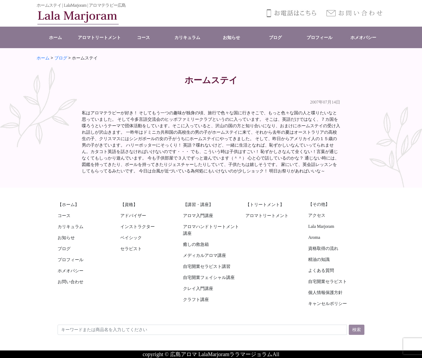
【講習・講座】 (198, 204)
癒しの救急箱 (196, 244)
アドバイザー (133, 215)
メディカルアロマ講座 (204, 255)
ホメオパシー (363, 37)
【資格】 (129, 204)
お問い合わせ (70, 281)
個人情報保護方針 (325, 292)
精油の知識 (319, 259)
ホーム (55, 37)
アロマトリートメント (99, 37)
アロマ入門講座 (198, 215)
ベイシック (131, 237)
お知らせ (231, 37)
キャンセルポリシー (327, 303)
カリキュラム (187, 37)
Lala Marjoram (321, 226)
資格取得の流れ (323, 248)
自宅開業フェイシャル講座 (209, 277)
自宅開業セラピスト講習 (206, 266)
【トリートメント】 (264, 204)
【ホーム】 (68, 204)
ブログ (275, 37)
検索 (356, 329)
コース (143, 37)
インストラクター (137, 226)
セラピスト (131, 248)
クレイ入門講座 (198, 288)
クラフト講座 (196, 299)
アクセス (316, 215)
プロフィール (319, 37)
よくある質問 (321, 270)
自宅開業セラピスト (327, 281)
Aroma (314, 237)
